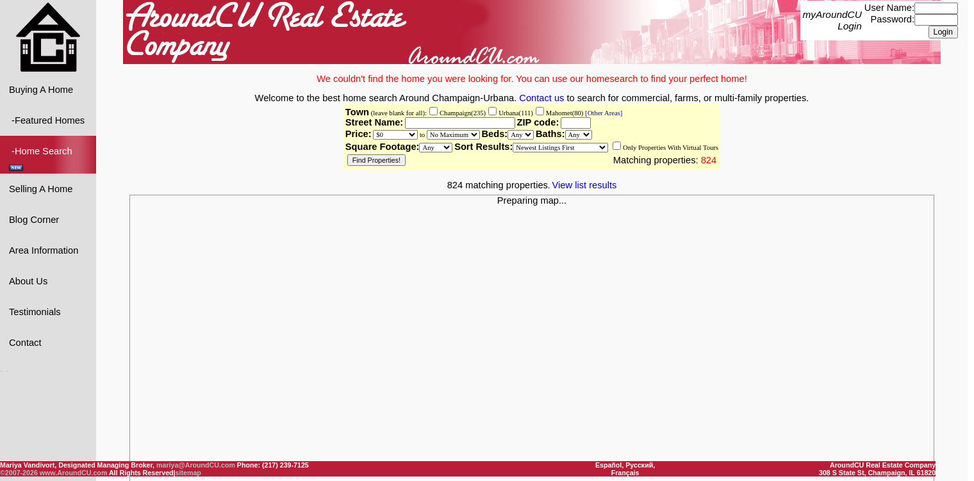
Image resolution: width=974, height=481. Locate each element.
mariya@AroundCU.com (195, 465)
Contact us (541, 97)
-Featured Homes (47, 120)
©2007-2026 (19, 473)
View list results (584, 184)
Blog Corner (34, 219)
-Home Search (42, 157)
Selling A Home (40, 188)
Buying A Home (41, 89)
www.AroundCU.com (74, 473)
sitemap (188, 473)
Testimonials (35, 311)
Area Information (43, 250)
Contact (25, 342)
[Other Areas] (602, 112)
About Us (28, 280)
